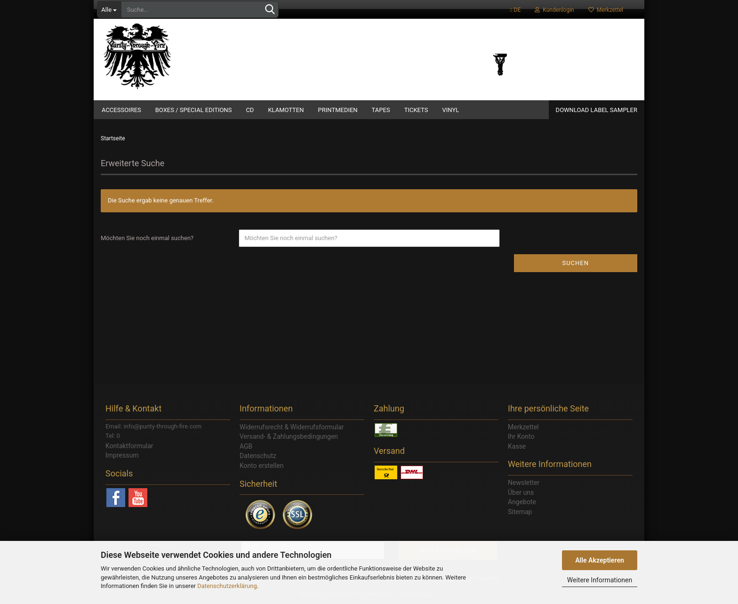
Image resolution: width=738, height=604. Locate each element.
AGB (246, 446)
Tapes (381, 109)
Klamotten (286, 109)
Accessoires (121, 109)
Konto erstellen (262, 465)
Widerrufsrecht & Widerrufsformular (292, 427)
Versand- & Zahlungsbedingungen (289, 436)
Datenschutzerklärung (227, 585)
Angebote (522, 502)
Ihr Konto (521, 436)
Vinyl (450, 109)
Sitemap (520, 511)
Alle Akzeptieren (599, 560)
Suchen (575, 262)
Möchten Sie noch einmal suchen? (147, 238)
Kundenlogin (554, 10)
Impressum (121, 455)
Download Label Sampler (596, 109)
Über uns (521, 492)
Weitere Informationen (599, 580)
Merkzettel (605, 10)
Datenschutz (258, 455)
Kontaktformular (129, 446)
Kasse (517, 446)
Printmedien (338, 109)
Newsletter (523, 482)
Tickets (416, 109)
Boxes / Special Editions (193, 109)
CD (250, 109)
